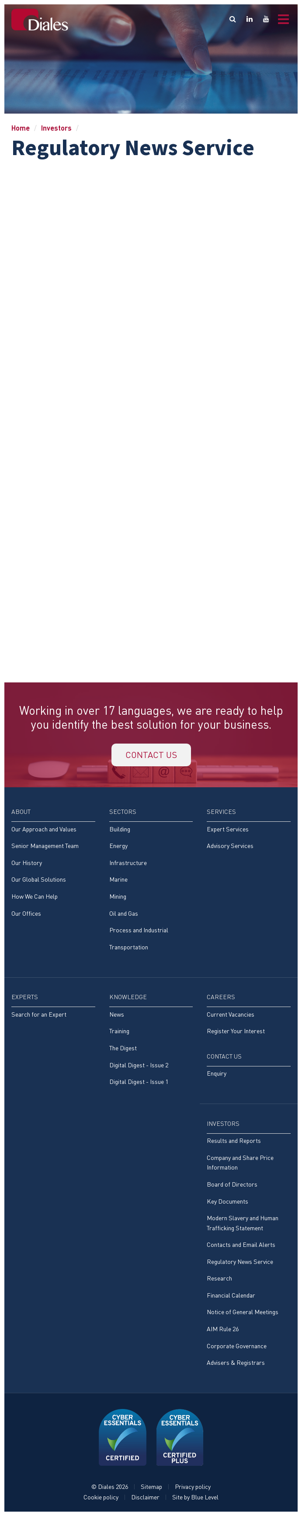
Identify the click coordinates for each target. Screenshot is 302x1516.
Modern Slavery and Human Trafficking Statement (242, 1222)
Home (20, 128)
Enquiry (216, 1073)
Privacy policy (193, 1486)
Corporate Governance (237, 1346)
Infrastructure (128, 862)
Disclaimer (145, 1497)
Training (119, 1031)
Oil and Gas (123, 913)
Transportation (128, 947)
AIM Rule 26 (223, 1329)
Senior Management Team (45, 845)
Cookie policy (100, 1497)
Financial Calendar (231, 1295)
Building (119, 829)
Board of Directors (232, 1184)
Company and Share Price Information (240, 1162)
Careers (221, 996)
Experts (24, 996)
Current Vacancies (230, 1014)
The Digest (123, 1048)
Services (221, 811)
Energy (118, 845)
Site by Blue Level (195, 1497)
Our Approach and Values (43, 829)
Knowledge (128, 996)
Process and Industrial (138, 930)
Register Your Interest (236, 1031)
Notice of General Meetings (242, 1311)
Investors (56, 128)
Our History (26, 862)
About (21, 811)
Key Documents (227, 1201)
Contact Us (224, 1056)
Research (219, 1278)
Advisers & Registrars (236, 1362)
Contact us (151, 754)
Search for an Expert (38, 1014)
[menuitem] (53, 867)
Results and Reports (234, 1140)
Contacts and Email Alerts (241, 1244)
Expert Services (228, 829)
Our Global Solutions (38, 879)
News (116, 1014)
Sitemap (151, 1486)
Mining (117, 896)
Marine (118, 879)
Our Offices (26, 913)
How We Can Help (34, 896)
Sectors (122, 811)
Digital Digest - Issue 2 (138, 1065)
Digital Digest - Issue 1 (138, 1081)
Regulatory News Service (240, 1261)
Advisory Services (230, 845)
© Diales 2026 (109, 1486)
